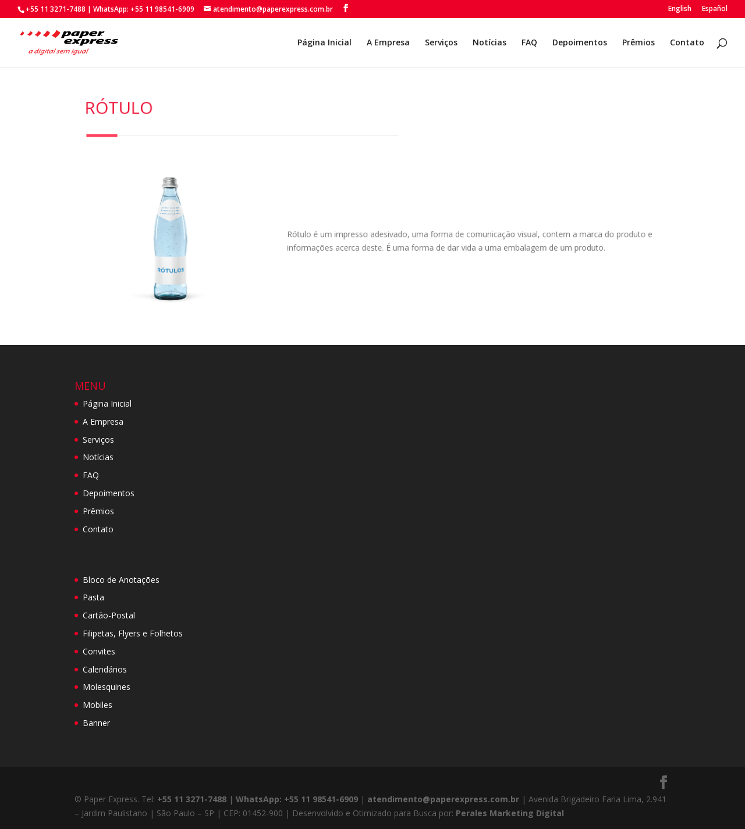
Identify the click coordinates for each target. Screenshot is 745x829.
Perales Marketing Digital (510, 813)
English (679, 9)
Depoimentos (579, 43)
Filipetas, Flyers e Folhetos (133, 633)
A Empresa (388, 43)
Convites (99, 651)
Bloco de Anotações (121, 579)
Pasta (93, 597)
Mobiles (97, 704)
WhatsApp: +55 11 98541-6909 (143, 9)
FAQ (529, 43)
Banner (96, 722)
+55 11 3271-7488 (56, 9)
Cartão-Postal (109, 615)
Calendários (105, 669)
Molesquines (106, 686)
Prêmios (638, 43)
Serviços (441, 43)
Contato (687, 43)
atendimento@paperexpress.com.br (443, 799)
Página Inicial (324, 43)
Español (715, 9)
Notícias (489, 43)
